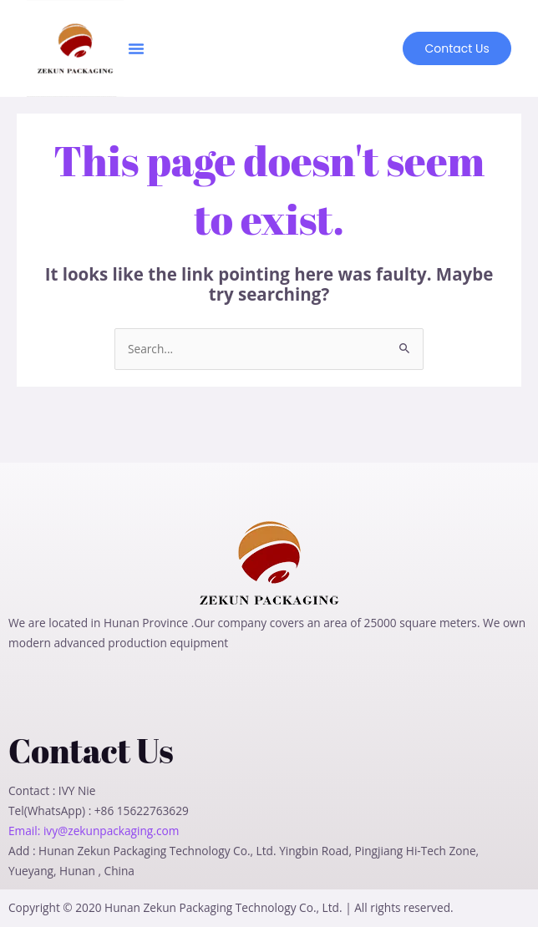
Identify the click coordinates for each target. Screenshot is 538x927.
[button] (136, 48)
